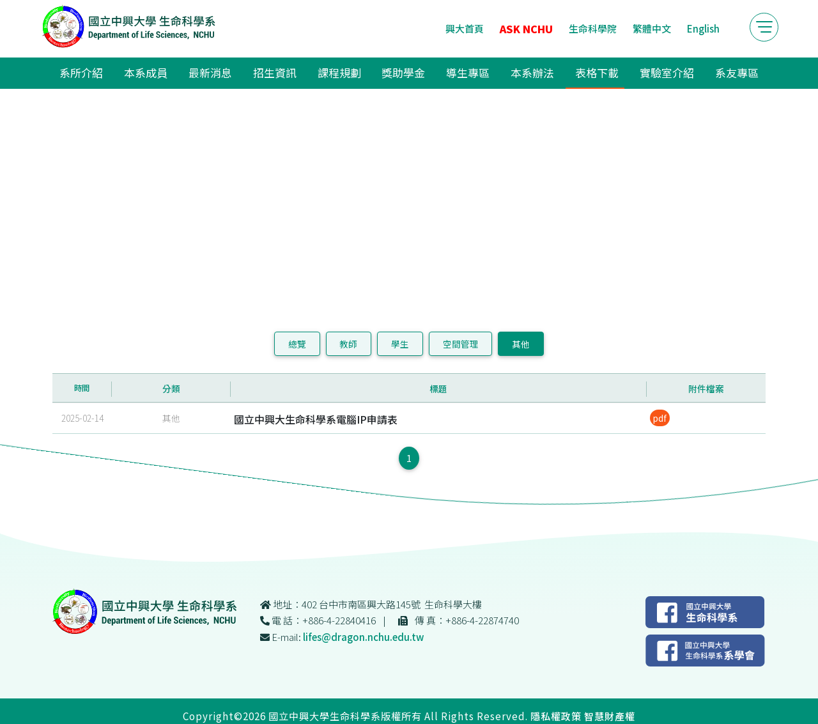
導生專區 (468, 73)
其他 (521, 343)
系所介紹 (81, 73)
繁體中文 (652, 28)
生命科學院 (593, 28)
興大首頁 (464, 28)
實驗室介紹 (667, 73)
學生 (400, 343)
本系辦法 (532, 73)
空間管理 (461, 343)
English (703, 28)
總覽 (297, 343)
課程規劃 (339, 73)
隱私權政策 (556, 716)
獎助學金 (403, 73)
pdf (660, 418)
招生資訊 (275, 73)
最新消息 (210, 73)
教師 (348, 343)
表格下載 (597, 73)
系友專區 (737, 73)
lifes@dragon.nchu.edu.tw (363, 636)
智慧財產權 (609, 716)
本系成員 (145, 73)
